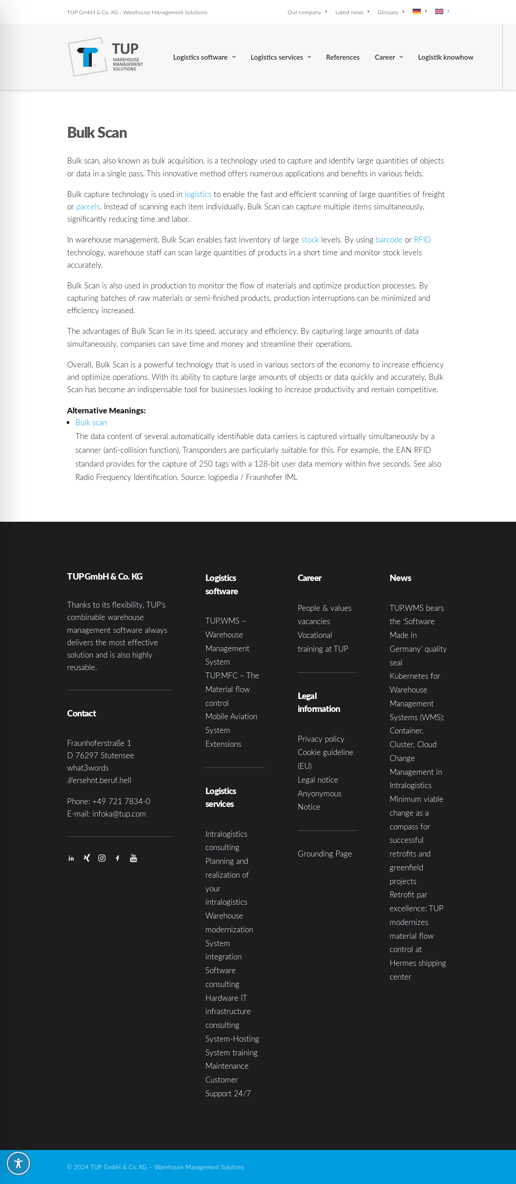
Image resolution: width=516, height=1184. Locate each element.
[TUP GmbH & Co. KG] (105, 57)
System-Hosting (232, 1038)
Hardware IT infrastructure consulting (228, 1011)
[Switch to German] (419, 11)
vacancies (314, 621)
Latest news (352, 12)
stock (310, 239)
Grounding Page (325, 853)
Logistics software (204, 57)
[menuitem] (309, 12)
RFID (422, 239)
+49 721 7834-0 (121, 801)
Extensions (223, 744)
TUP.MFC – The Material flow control (232, 689)
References (343, 57)
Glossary (391, 12)
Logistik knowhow (445, 57)
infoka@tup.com (119, 813)
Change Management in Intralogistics (416, 772)
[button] (71, 858)
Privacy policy (321, 738)
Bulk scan (91, 422)
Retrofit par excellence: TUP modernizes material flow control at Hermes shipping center (418, 935)
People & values (325, 608)
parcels (88, 206)
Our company (307, 12)
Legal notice (318, 779)
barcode (389, 239)
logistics (198, 194)
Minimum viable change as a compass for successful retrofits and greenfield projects (416, 840)
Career (389, 57)
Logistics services (281, 57)
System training (231, 1052)
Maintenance (227, 1065)
